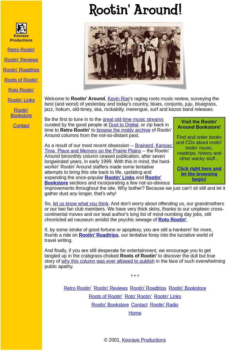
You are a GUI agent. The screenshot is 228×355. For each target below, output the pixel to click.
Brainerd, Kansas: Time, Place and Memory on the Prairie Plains (109, 148)
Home (135, 313)
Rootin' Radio (164, 304)
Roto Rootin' (21, 90)
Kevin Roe (119, 98)
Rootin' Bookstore (21, 113)
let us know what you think (80, 203)
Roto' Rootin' (138, 296)
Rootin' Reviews (21, 59)
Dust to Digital (123, 124)
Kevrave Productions (144, 340)
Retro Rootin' (21, 49)
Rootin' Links (21, 100)
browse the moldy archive (123, 130)
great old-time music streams (133, 119)
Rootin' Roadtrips (21, 69)
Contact (21, 125)
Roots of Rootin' (21, 79)
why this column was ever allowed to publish (108, 261)
